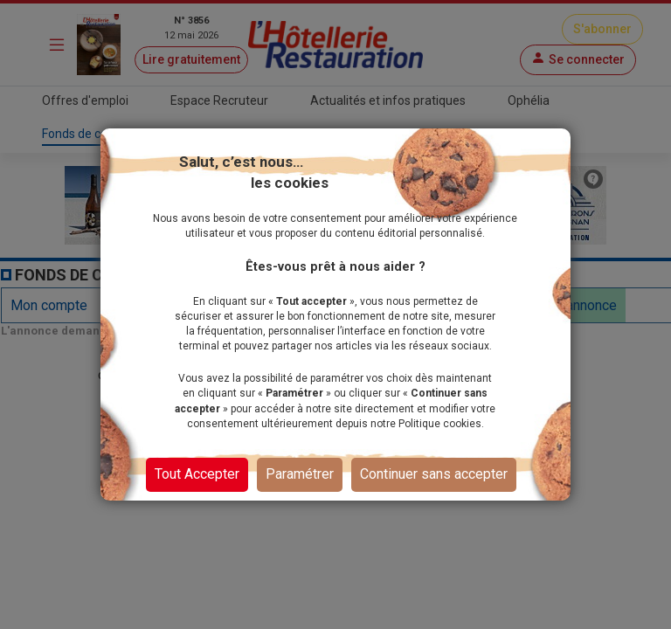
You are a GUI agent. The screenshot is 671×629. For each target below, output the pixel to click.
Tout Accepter (197, 474)
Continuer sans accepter (434, 474)
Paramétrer (300, 474)
